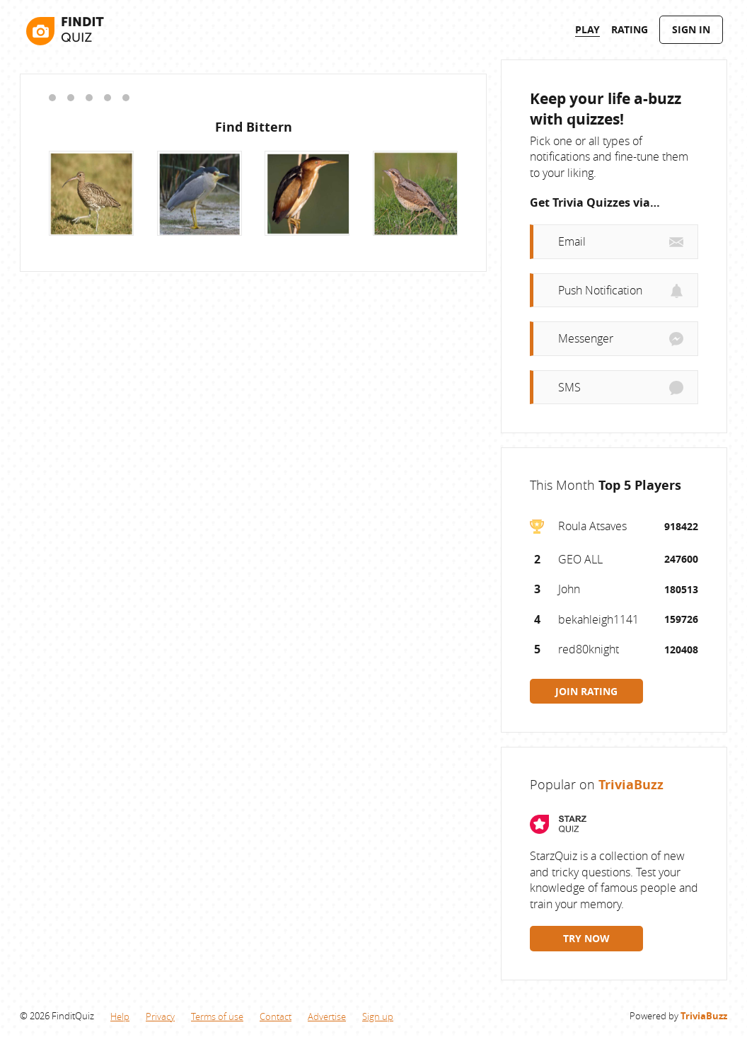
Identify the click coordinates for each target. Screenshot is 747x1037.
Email (572, 241)
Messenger (585, 338)
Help (119, 1016)
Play (587, 29)
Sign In (691, 29)
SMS (569, 387)
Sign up (377, 1016)
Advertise (327, 1016)
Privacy (160, 1016)
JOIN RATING (586, 691)
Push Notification (600, 290)
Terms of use (217, 1016)
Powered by (678, 1015)
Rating (629, 29)
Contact (275, 1016)
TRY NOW (586, 938)
